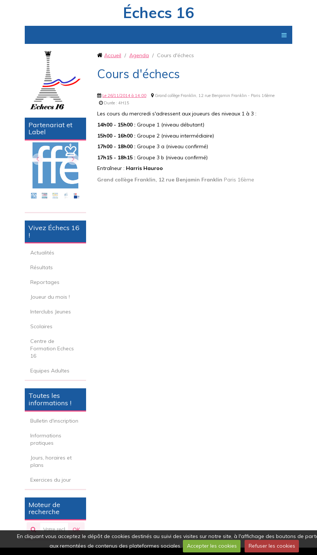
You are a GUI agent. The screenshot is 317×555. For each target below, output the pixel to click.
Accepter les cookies (212, 545)
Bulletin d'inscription (54, 420)
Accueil (112, 55)
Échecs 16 (158, 12)
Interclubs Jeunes (50, 311)
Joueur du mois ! (50, 297)
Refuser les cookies (272, 545)
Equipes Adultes (49, 370)
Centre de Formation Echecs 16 (52, 348)
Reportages (44, 282)
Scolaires (41, 326)
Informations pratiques (45, 439)
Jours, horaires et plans (51, 461)
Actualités (42, 252)
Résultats (41, 267)
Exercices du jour (50, 479)
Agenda (139, 55)
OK (76, 530)
